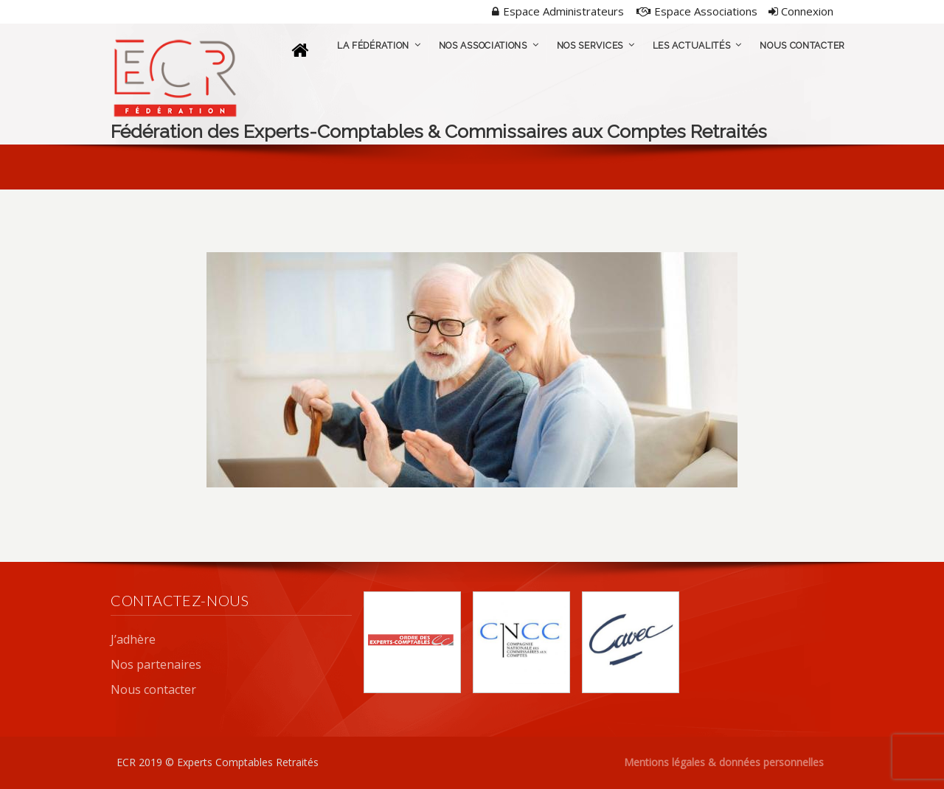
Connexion (800, 11)
